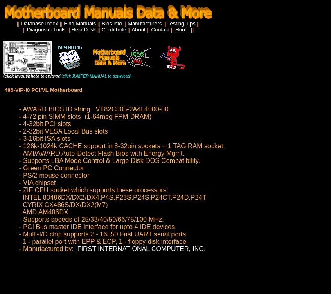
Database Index (39, 23)
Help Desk (83, 30)
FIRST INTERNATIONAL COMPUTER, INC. (141, 248)
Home (182, 30)
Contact (160, 30)
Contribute (113, 30)
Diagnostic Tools (46, 30)
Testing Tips (181, 23)
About (139, 30)
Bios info (111, 23)
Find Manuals (80, 23)
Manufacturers (145, 23)
